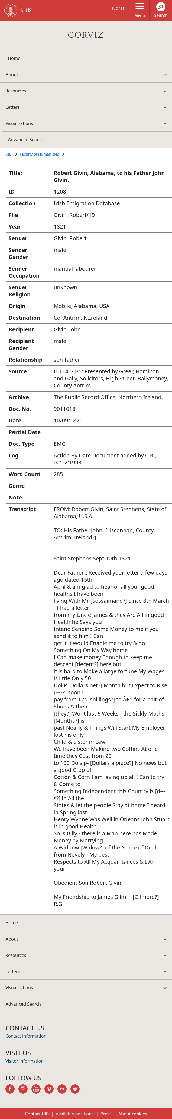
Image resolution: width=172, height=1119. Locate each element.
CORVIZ (86, 35)
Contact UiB (37, 1114)
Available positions (75, 1114)
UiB (8, 154)
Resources (15, 91)
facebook (11, 1089)
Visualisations (19, 123)
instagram (24, 1089)
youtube (37, 1089)
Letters (12, 107)
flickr (63, 1089)
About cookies (132, 1114)
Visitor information (24, 1061)
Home (14, 58)
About (11, 74)
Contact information (25, 1036)
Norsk (119, 8)
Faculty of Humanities (39, 154)
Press (105, 1114)
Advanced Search (25, 139)
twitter (76, 1089)
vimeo (50, 1089)
